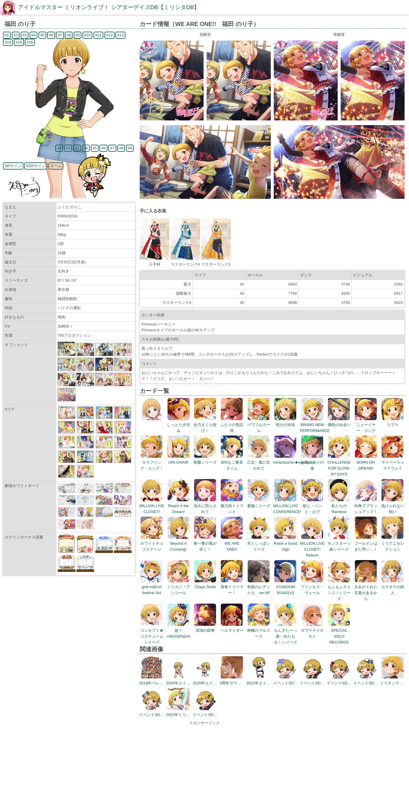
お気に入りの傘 (312, 462)
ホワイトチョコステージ (151, 543)
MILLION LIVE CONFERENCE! (287, 506)
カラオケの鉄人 (392, 587)
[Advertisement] (204, 767)
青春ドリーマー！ (232, 587)
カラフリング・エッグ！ (151, 462)
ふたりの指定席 (232, 425)
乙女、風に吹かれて (258, 462)
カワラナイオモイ (312, 630)
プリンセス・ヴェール (312, 587)
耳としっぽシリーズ (258, 543)
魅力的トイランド (232, 506)
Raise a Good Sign (285, 543)
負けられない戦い (392, 506)
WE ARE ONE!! (232, 543)
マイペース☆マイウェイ (392, 462)
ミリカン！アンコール (178, 587)
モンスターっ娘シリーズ (339, 543)
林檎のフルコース (258, 630)
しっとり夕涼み (178, 425)
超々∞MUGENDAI (178, 630)
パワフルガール (258, 425)
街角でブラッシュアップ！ (365, 506)
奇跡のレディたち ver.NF (258, 587)
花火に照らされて (205, 506)
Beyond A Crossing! (179, 543)
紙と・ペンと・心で (312, 506)
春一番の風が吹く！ (205, 543)
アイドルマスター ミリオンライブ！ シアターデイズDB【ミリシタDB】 (108, 7)
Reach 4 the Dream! (179, 506)
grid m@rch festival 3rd (152, 587)
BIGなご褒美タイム (232, 462)
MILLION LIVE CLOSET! (151, 506)
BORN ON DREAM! (366, 462)
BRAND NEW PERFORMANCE (315, 425)
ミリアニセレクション (392, 543)
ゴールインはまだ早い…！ (365, 543)
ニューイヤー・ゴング (366, 425)
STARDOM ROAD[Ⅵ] (285, 587)
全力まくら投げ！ (205, 425)
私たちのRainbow (339, 506)
